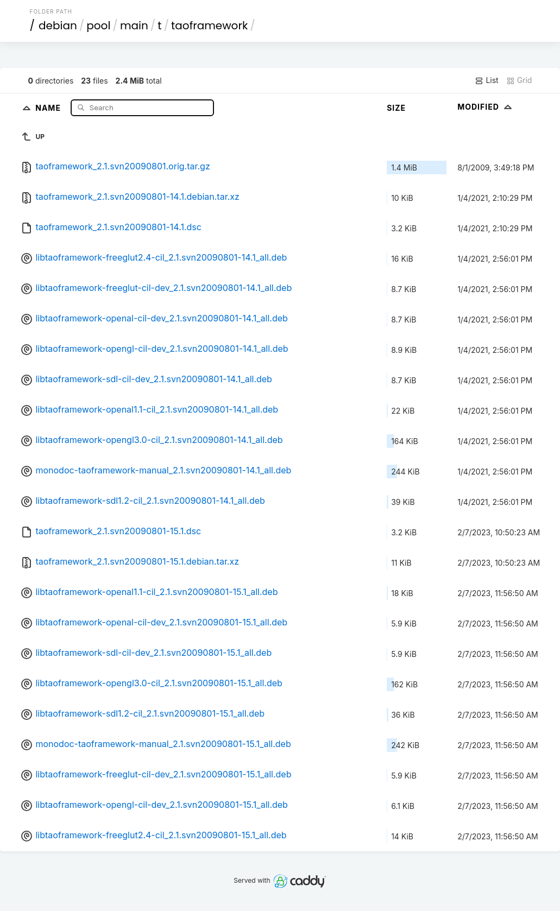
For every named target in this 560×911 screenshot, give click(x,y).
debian (58, 25)
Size (396, 107)
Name (49, 107)
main (134, 25)
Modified (485, 106)
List (486, 80)
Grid (519, 80)
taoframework (209, 25)
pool (98, 25)
